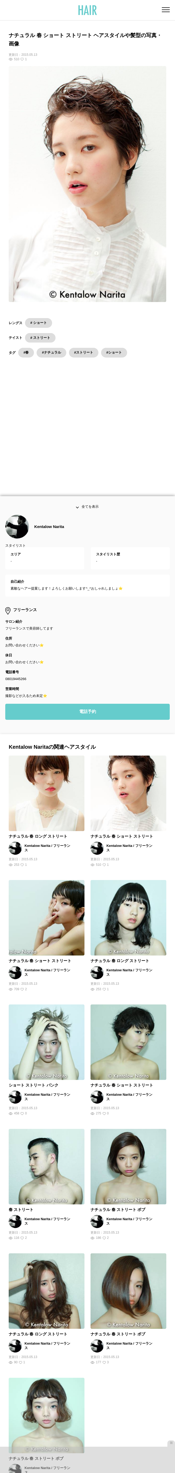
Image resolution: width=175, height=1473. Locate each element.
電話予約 (87, 566)
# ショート (38, 323)
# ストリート (40, 338)
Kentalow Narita (49, 381)
